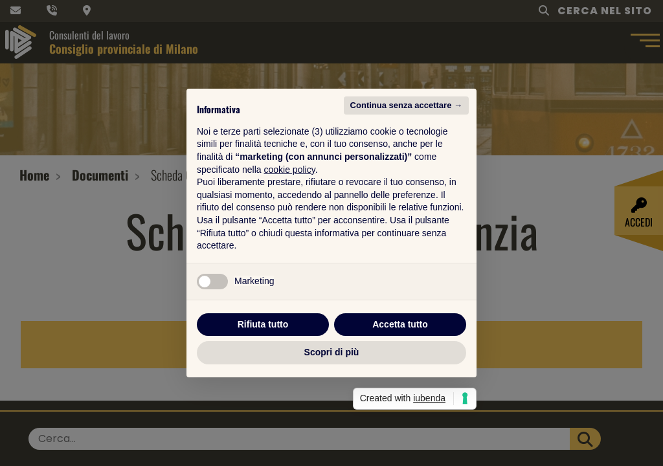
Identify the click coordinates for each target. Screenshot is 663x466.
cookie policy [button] (289, 169)
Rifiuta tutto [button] (263, 324)
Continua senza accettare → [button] (406, 105)
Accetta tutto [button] (400, 324)
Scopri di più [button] (331, 352)
